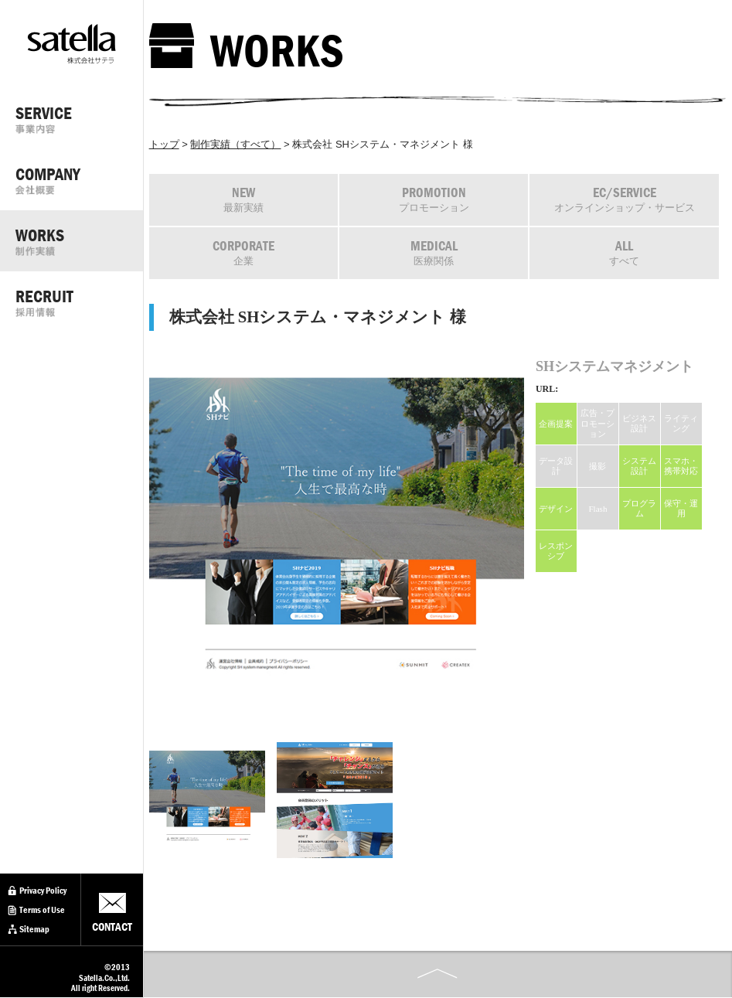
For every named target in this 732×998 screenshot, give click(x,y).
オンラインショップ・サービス (624, 199)
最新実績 (243, 199)
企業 (243, 252)
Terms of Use (42, 910)
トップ (164, 144)
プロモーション (434, 199)
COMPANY (79, 179)
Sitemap (34, 929)
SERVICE (79, 118)
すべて (624, 252)
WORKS (79, 240)
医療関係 (434, 252)
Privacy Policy (42, 890)
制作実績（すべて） (235, 144)
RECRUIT (79, 301)
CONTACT (112, 927)
